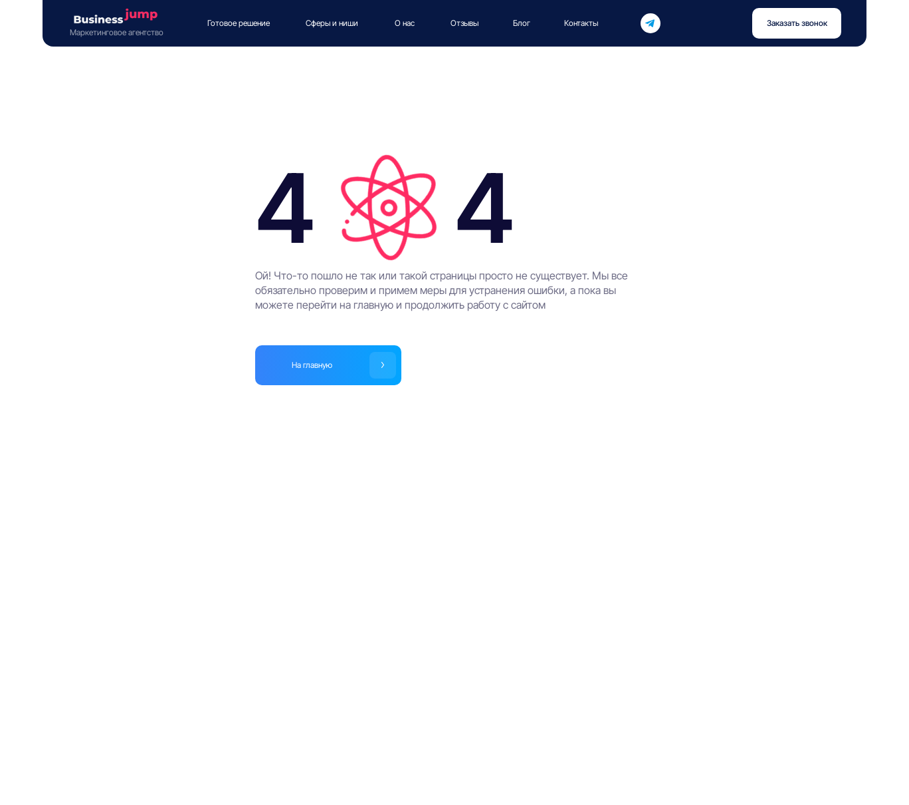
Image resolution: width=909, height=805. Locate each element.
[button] (796, 23)
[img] (650, 23)
